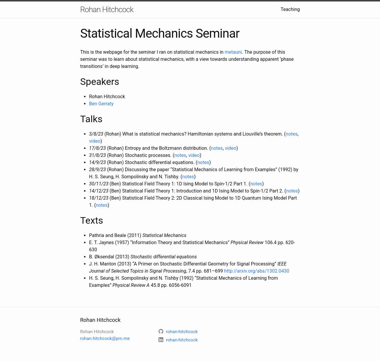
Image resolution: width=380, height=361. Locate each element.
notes (291, 134)
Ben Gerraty (101, 103)
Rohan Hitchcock (106, 9)
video (94, 141)
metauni (233, 52)
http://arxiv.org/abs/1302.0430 (256, 271)
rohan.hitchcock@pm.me (105, 338)
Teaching (290, 9)
